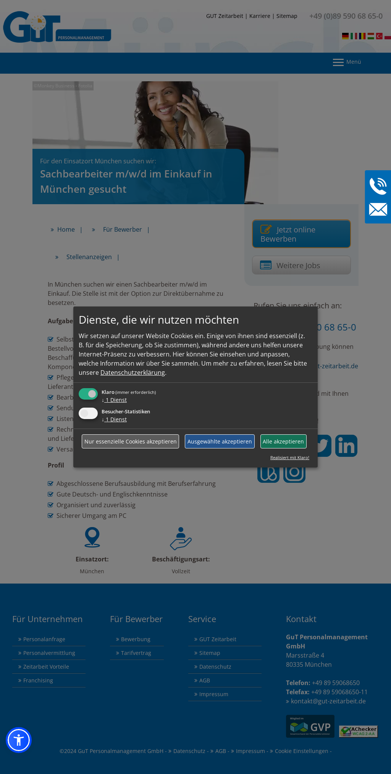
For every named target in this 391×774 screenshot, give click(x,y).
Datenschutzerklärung (132, 372)
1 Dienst (114, 399)
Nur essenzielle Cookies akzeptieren (130, 441)
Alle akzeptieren (283, 441)
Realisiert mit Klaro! (289, 457)
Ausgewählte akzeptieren (219, 441)
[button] (19, 740)
